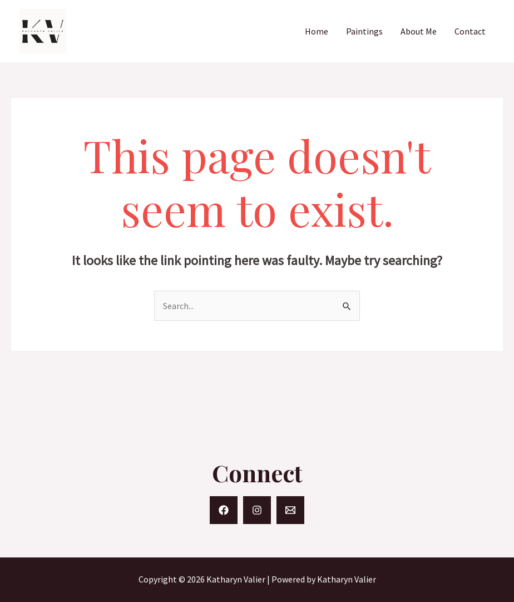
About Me (419, 31)
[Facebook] (224, 510)
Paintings (364, 31)
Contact (470, 31)
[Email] (290, 510)
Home (316, 31)
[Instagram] (257, 510)
